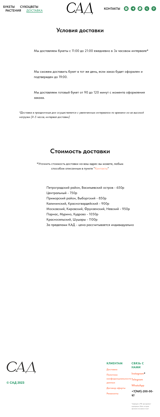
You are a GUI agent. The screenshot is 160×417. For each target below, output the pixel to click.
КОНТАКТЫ (112, 8)
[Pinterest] (153, 8)
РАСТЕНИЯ (13, 10)
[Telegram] (133, 8)
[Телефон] (147, 8)
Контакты (101, 168)
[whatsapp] (140, 8)
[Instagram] (126, 8)
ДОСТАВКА (34, 10)
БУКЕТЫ (9, 7)
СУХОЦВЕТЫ (29, 7)
